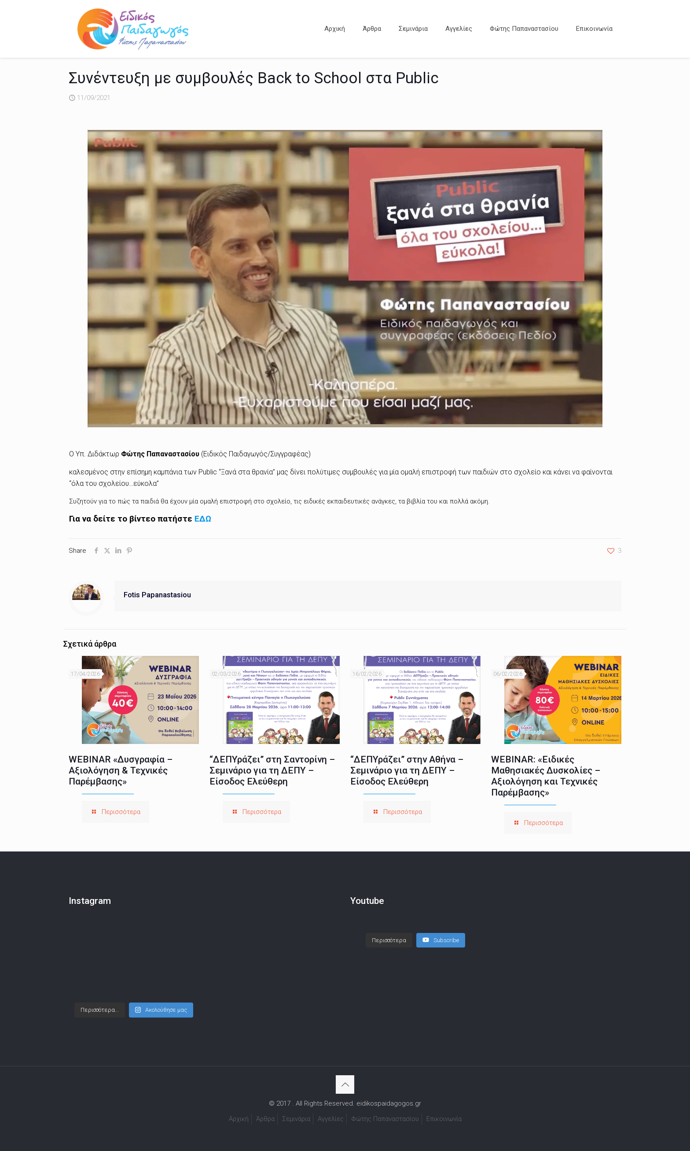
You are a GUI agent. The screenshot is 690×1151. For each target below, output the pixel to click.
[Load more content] (389, 940)
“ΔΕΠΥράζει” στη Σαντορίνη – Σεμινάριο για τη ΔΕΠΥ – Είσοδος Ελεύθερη (272, 770)
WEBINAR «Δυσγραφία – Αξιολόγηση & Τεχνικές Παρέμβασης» (120, 770)
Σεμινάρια (296, 1119)
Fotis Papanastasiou (157, 595)
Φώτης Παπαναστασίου (385, 1119)
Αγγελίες (331, 1119)
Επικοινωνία (444, 1119)
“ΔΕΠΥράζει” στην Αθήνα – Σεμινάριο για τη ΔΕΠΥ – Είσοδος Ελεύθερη (406, 770)
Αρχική (239, 1119)
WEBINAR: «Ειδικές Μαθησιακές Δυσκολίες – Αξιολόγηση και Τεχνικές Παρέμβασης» (545, 776)
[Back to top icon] (345, 1084)
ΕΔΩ (203, 519)
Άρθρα (265, 1119)
